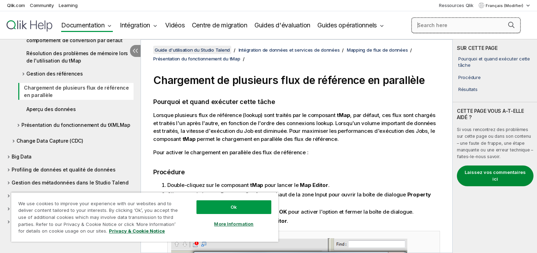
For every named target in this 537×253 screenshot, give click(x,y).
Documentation (83, 25)
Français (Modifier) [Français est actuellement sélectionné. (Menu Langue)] (505, 5)
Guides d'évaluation (282, 25)
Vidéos (175, 25)
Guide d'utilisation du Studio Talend (192, 50)
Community (42, 5)
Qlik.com (16, 5)
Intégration (135, 25)
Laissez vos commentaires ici (495, 175)
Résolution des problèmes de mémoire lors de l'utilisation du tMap (77, 57)
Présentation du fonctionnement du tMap (196, 58)
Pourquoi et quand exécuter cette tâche (494, 62)
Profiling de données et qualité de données (64, 170)
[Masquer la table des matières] (135, 51)
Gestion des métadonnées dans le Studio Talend (70, 183)
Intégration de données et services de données (289, 50)
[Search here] (466, 25)
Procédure (469, 77)
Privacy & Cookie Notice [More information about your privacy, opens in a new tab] (137, 231)
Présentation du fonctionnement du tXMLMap (75, 125)
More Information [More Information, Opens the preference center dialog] (233, 224)
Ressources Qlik (456, 5)
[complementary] (495, 146)
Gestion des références (54, 74)
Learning (68, 5)
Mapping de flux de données (377, 50)
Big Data (22, 157)
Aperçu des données (51, 109)
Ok (234, 207)
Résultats (468, 89)
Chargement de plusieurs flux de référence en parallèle (76, 91)
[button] (511, 24)
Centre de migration (219, 25)
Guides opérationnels (347, 25)
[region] (144, 217)
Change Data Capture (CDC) (50, 141)
